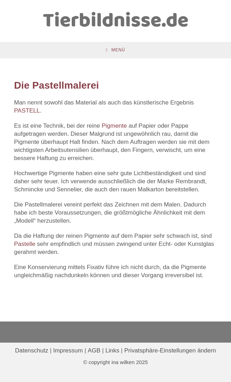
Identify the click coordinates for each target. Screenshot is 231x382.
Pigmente (114, 125)
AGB (94, 350)
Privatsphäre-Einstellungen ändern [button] (170, 350)
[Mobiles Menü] (115, 50)
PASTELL (27, 110)
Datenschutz (32, 350)
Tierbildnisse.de (115, 21)
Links (112, 350)
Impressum (68, 350)
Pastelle (24, 244)
